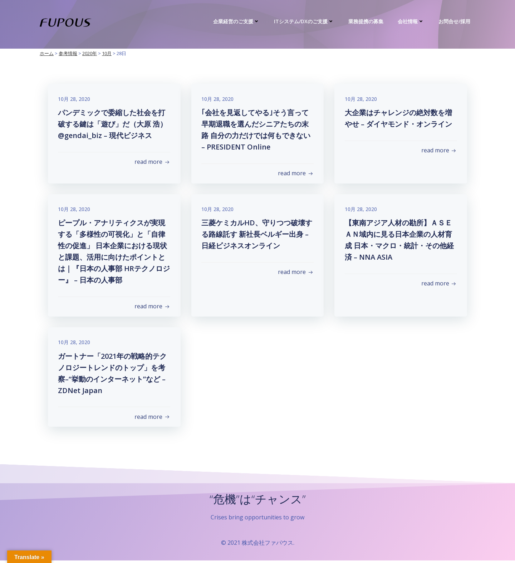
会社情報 (411, 21)
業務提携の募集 (366, 21)
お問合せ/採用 (455, 21)
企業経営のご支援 (237, 21)
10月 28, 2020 (75, 99)
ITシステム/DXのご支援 (304, 21)
